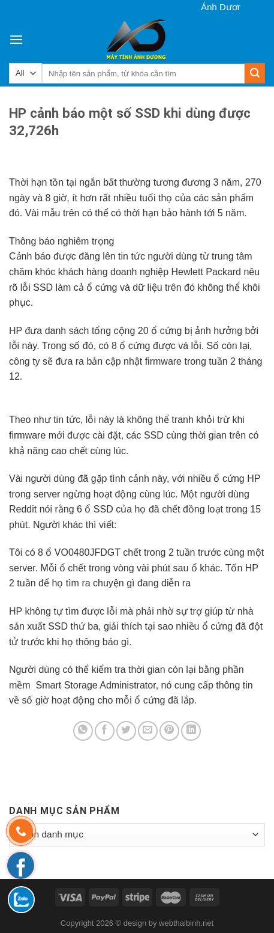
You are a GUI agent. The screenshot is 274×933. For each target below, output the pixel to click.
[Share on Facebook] (105, 731)
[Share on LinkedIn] (191, 731)
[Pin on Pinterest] (169, 731)
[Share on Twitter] (126, 731)
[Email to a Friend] (148, 731)
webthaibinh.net (186, 923)
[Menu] (16, 39)
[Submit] (255, 73)
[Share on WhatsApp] (83, 731)
